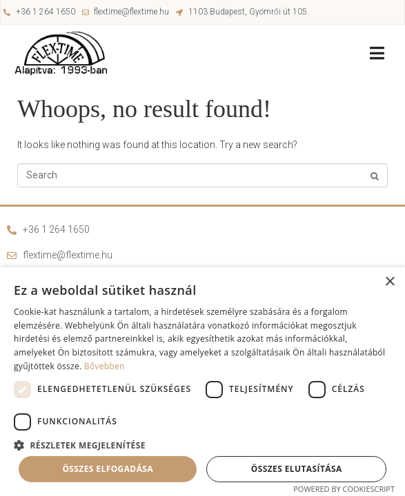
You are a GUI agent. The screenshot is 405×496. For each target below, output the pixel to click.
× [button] (389, 282)
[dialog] (202, 381)
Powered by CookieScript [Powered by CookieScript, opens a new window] (344, 489)
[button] (202, 444)
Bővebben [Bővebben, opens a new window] (104, 366)
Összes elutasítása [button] (296, 469)
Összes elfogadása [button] (107, 469)
